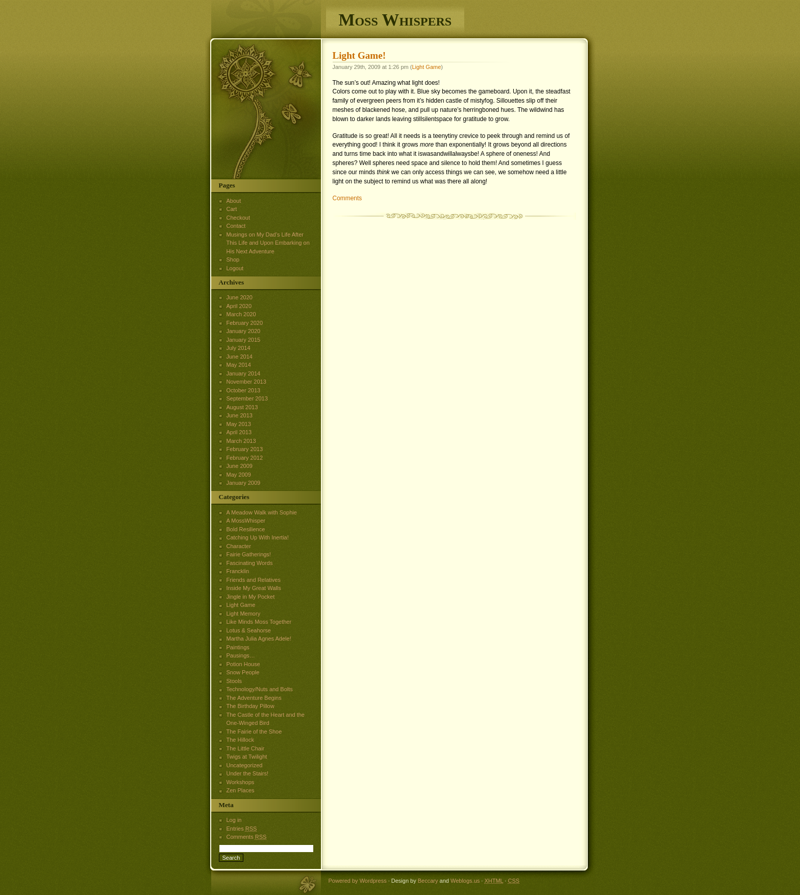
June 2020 (240, 297)
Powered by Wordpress (358, 881)
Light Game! (359, 55)
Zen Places (241, 790)
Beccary (428, 881)
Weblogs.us (465, 881)
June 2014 (240, 357)
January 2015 (244, 340)
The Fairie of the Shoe (254, 731)
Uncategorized (245, 765)
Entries (242, 829)
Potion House (243, 664)
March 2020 (241, 314)
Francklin (238, 571)
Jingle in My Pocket (251, 597)
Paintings (238, 647)
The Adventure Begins (254, 698)
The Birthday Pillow (250, 706)
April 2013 (239, 432)
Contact (236, 226)
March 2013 (241, 441)
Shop (233, 259)
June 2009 (240, 466)
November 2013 (246, 382)
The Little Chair (246, 748)
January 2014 (244, 373)
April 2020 (239, 306)
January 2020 (244, 331)
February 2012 (245, 458)
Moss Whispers (395, 19)
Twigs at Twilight (247, 756)
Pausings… (241, 655)
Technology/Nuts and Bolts (260, 689)
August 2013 (242, 407)
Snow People (243, 672)
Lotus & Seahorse (249, 630)
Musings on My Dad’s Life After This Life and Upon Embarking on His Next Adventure (268, 242)
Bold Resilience (246, 529)
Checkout (238, 218)
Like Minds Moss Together (259, 622)
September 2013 (247, 398)
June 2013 (240, 415)
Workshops (241, 782)
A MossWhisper (246, 520)
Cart (232, 209)
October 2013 (244, 390)
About (234, 201)
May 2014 (239, 365)
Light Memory (244, 613)
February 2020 (245, 323)
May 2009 (239, 475)
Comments (347, 198)
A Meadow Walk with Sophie (262, 512)
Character (239, 546)
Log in (234, 820)
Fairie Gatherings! (249, 554)
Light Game (426, 67)
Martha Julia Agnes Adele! (259, 638)
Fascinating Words (250, 563)
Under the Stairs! (248, 773)
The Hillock (240, 740)
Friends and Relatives (254, 580)
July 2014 (239, 348)
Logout (235, 268)
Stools (234, 681)
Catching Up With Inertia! (258, 537)
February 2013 (245, 449)
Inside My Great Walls (254, 588)
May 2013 (239, 424)
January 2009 (244, 483)
